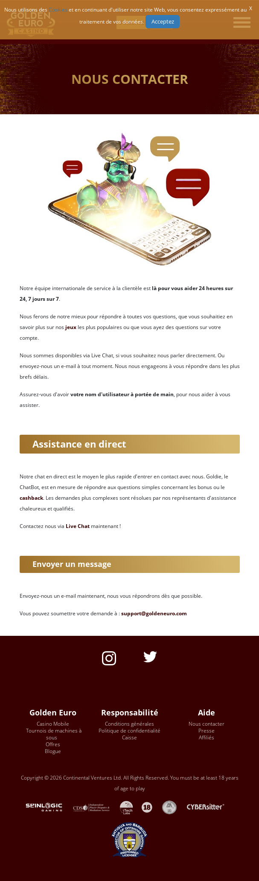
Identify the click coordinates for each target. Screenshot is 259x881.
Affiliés (206, 737)
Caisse (129, 737)
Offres (53, 744)
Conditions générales (129, 723)
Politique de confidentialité (129, 730)
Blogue (53, 751)
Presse (206, 730)
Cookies (58, 9)
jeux (70, 327)
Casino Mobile (53, 723)
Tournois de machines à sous (53, 734)
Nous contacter (206, 723)
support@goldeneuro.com (154, 613)
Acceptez (162, 21)
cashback (31, 497)
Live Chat (78, 526)
